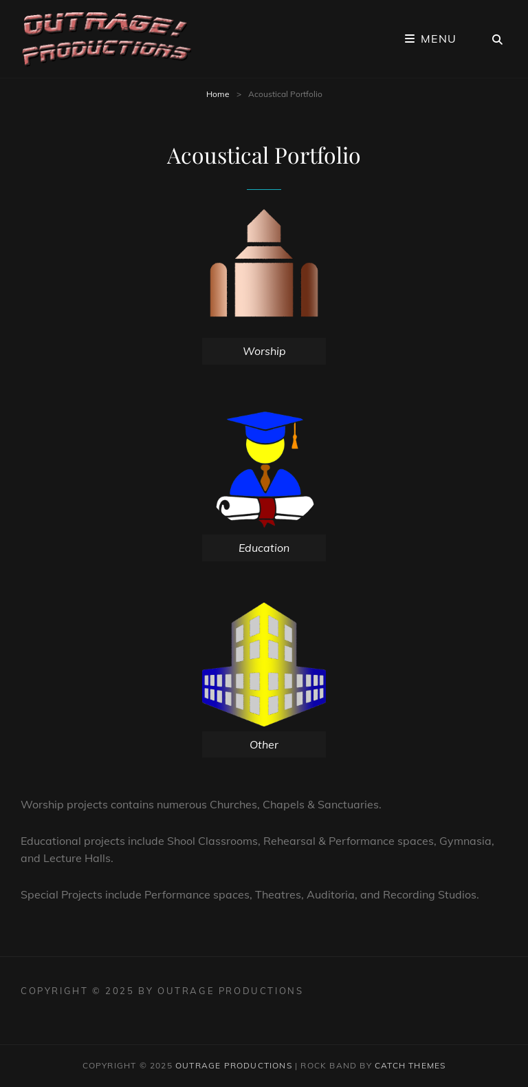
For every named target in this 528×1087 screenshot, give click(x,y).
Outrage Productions (233, 1065)
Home (218, 94)
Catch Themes (410, 1065)
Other (264, 744)
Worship (264, 351)
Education (264, 548)
